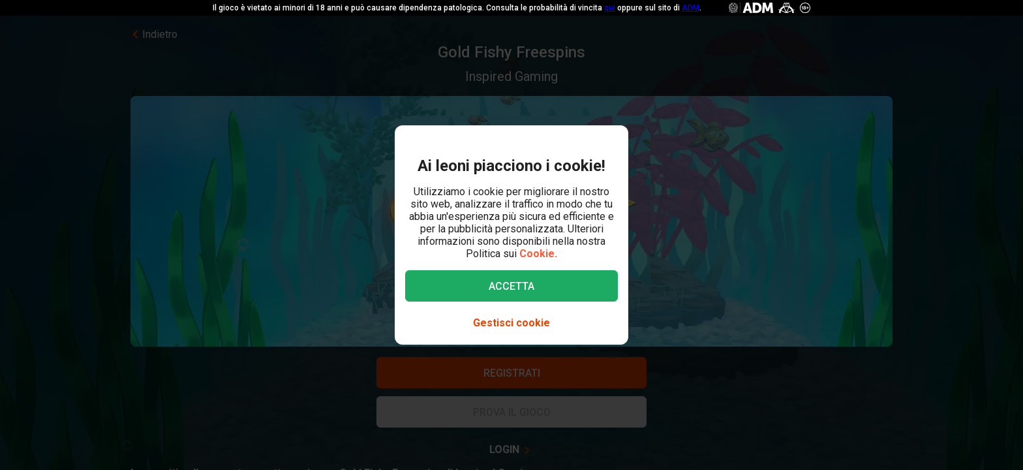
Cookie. (538, 253)
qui (609, 7)
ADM (690, 7)
